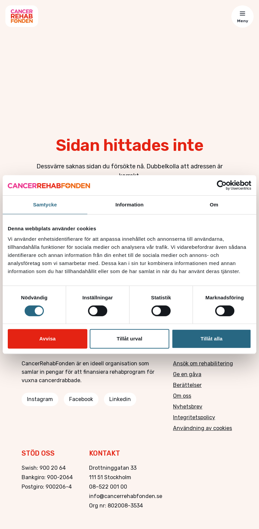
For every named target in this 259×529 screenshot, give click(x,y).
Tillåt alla (212, 338)
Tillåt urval (129, 338)
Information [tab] (129, 204)
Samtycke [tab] (45, 204)
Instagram (40, 399)
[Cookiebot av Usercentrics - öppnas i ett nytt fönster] (221, 185)
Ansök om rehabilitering (203, 363)
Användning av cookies (202, 428)
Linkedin (120, 399)
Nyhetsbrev (187, 406)
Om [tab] (214, 204)
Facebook (81, 399)
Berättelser (187, 385)
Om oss (182, 396)
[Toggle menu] (242, 16)
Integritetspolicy (194, 417)
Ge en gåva (187, 374)
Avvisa (47, 338)
